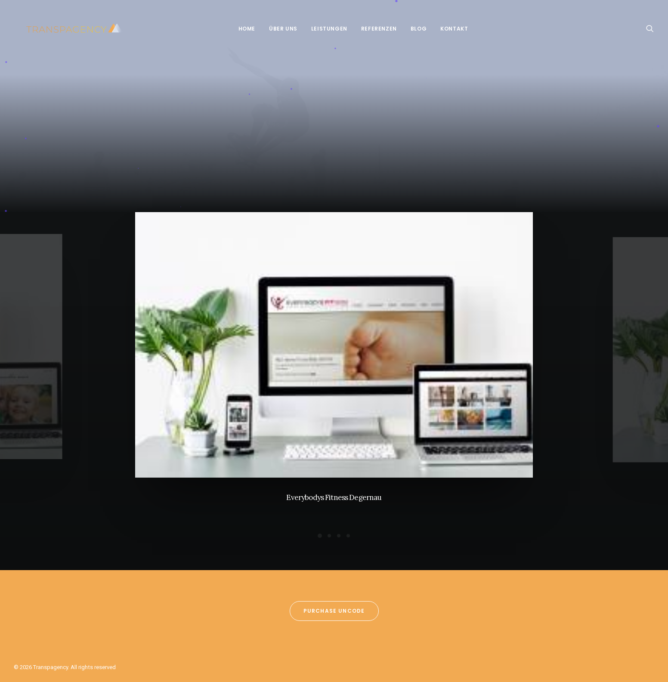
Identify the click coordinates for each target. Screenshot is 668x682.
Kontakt (448, 28)
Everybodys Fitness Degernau (333, 497)
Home (240, 28)
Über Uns (277, 28)
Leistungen (323, 28)
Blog (413, 28)
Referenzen (373, 28)
